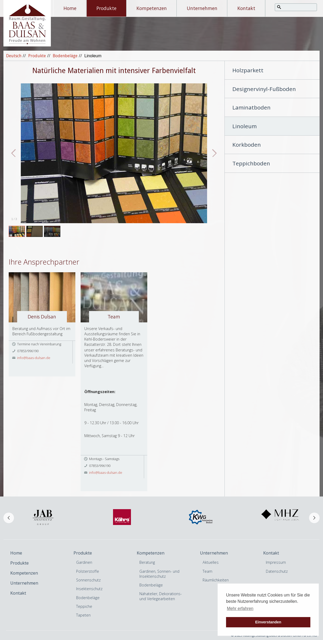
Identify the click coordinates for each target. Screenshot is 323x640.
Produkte (106, 8)
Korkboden (246, 144)
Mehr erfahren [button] (240, 608)
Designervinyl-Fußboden (264, 89)
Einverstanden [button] (268, 622)
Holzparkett (247, 70)
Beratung (147, 562)
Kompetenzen (151, 8)
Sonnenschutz (88, 579)
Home (69, 8)
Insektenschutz (89, 588)
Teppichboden (251, 163)
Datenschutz (277, 571)
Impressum (276, 562)
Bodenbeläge (65, 55)
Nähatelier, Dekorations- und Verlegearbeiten (160, 596)
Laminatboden (251, 107)
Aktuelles (211, 562)
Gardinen (84, 562)
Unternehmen (202, 8)
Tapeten (83, 615)
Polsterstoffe (87, 571)
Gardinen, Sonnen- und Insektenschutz (159, 574)
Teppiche (84, 606)
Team (207, 571)
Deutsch (13, 55)
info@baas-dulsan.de (33, 357)
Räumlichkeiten (216, 579)
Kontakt (246, 8)
